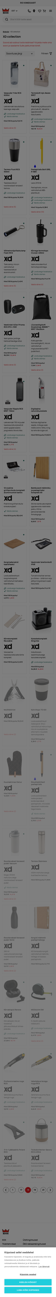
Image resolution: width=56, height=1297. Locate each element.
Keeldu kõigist (28, 1282)
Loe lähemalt (43, 1266)
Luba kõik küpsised (28, 1290)
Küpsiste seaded (28, 1274)
